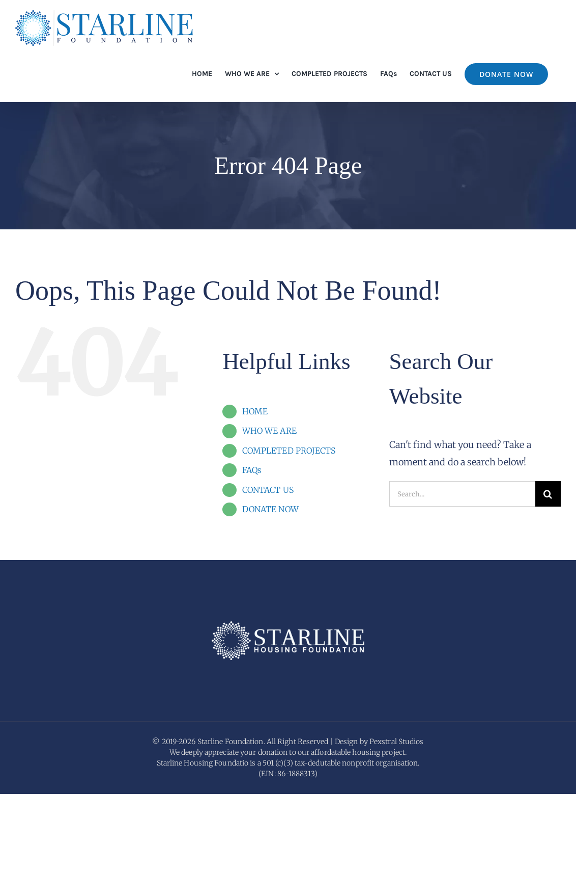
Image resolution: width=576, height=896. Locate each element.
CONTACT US (268, 490)
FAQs (252, 470)
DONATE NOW (270, 509)
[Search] (548, 494)
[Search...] (462, 494)
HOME (255, 411)
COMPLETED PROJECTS (289, 450)
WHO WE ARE (269, 431)
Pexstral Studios (396, 843)
